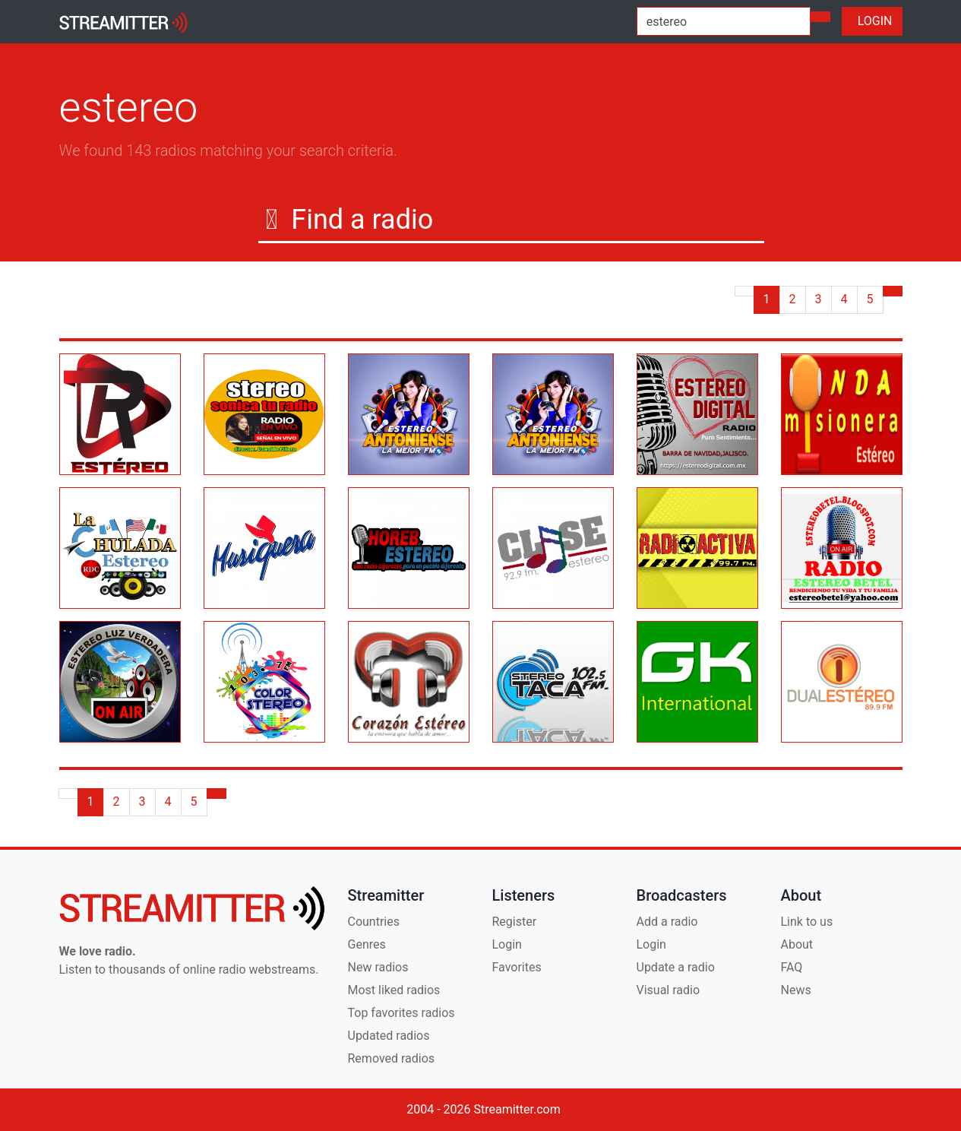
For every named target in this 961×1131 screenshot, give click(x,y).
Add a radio (667, 921)
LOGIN (872, 21)
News (796, 990)
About (797, 944)
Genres (367, 944)
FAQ (792, 967)
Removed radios (391, 1058)
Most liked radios (394, 990)
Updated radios (389, 1035)
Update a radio (676, 967)
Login (507, 944)
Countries (374, 921)
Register (514, 921)
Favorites (517, 967)
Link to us (807, 921)
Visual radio (668, 990)
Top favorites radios (401, 1013)
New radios (378, 967)
